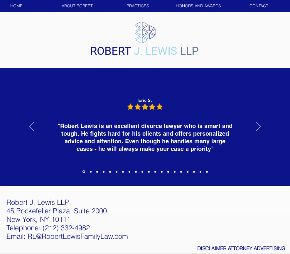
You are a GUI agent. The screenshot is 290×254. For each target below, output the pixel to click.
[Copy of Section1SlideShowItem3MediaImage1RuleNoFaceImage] (103, 172)
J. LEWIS (155, 51)
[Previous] (31, 127)
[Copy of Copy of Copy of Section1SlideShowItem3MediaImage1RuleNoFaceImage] (155, 172)
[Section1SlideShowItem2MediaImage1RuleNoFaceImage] (91, 172)
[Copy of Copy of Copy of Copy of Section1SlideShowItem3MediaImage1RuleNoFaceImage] (162, 172)
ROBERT (112, 51)
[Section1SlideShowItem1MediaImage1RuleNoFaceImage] (83, 172)
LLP (189, 51)
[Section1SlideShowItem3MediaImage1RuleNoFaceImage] (97, 172)
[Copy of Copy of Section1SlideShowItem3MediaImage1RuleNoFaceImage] (110, 172)
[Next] (258, 127)
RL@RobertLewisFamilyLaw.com (78, 236)
